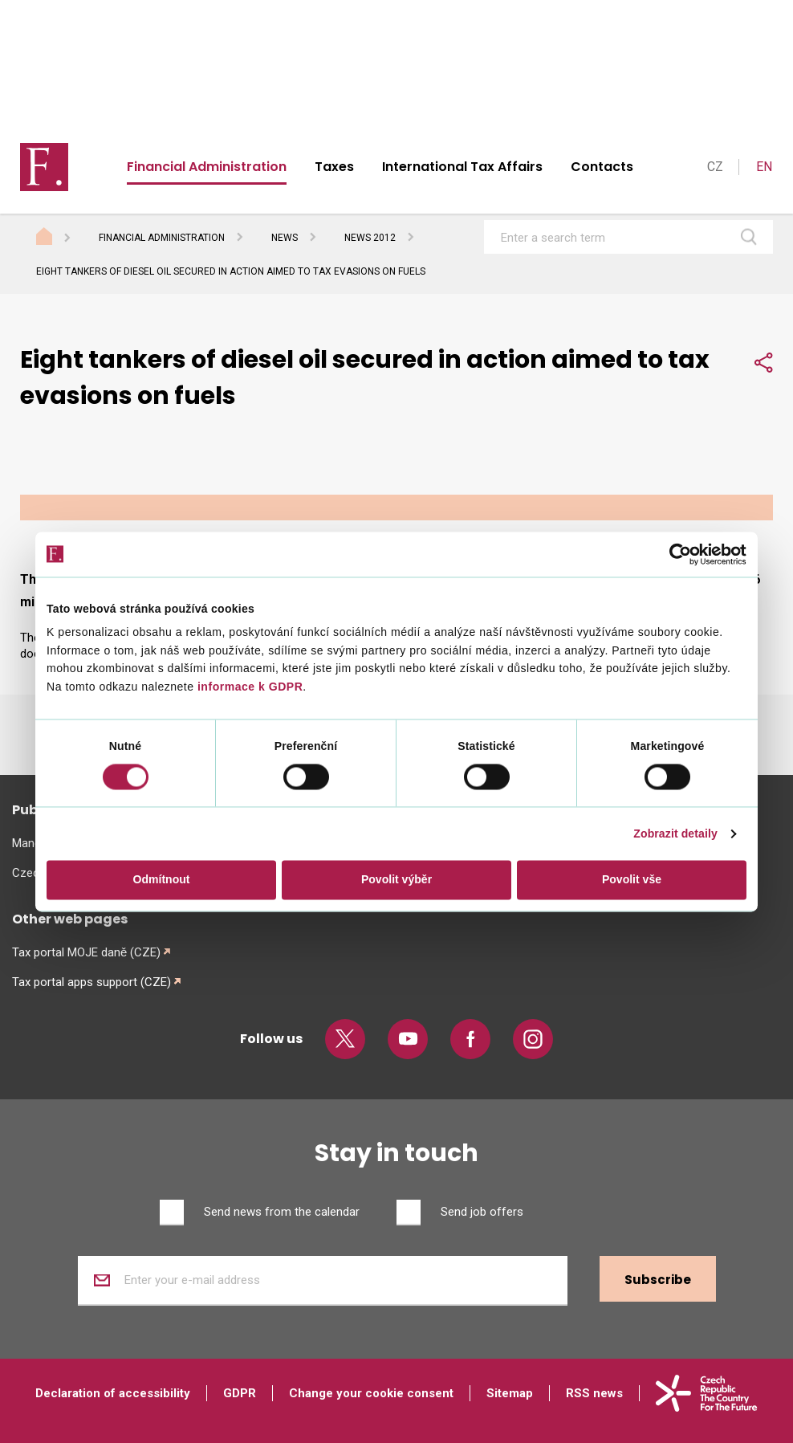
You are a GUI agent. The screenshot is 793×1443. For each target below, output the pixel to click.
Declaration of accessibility (112, 1393)
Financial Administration (207, 166)
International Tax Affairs (462, 166)
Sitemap (509, 1393)
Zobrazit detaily (675, 834)
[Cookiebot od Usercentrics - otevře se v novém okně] (676, 554)
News (284, 237)
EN (764, 166)
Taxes (334, 166)
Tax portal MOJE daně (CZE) (86, 952)
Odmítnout (161, 880)
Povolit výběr (396, 880)
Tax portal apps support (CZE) (91, 982)
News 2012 (370, 237)
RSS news (594, 1393)
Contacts (602, 166)
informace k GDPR (248, 686)
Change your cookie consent (371, 1393)
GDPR (239, 1393)
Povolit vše (631, 880)
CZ (715, 166)
